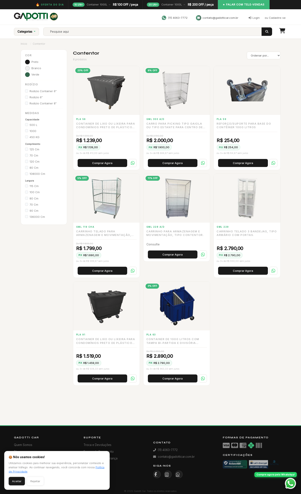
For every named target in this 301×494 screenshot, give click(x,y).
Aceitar (17, 481)
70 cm (34, 155)
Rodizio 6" (36, 97)
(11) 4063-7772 (174, 17)
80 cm (34, 167)
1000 (33, 131)
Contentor (39, 43)
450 (34, 137)
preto (34, 61)
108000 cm (37, 173)
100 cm (35, 192)
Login (254, 17)
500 (33, 125)
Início (24, 43)
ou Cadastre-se (275, 17)
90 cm (34, 210)
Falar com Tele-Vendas (244, 4)
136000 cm (37, 216)
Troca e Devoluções (97, 445)
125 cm (34, 149)
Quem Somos (23, 445)
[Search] (156, 31)
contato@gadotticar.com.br (217, 17)
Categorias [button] (25, 31)
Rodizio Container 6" (43, 91)
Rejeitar (35, 481)
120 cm (34, 161)
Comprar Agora (102, 163)
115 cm (34, 186)
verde (35, 74)
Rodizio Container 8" (43, 103)
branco (36, 68)
